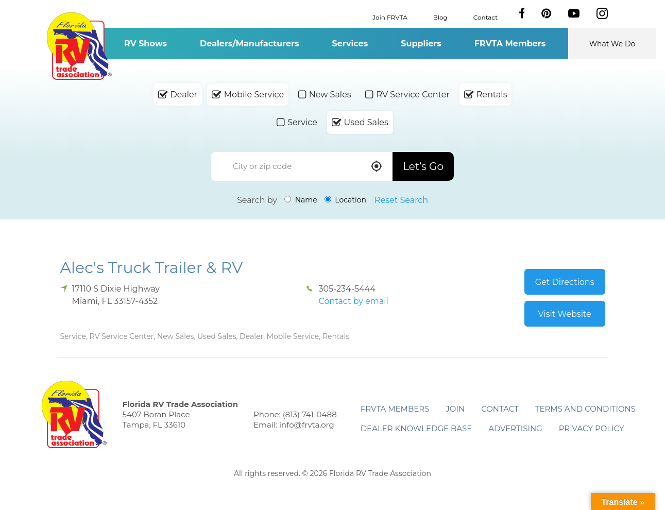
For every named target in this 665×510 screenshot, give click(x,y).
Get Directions (564, 282)
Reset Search (401, 200)
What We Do (612, 43)
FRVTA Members (510, 43)
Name (300, 200)
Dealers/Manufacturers (249, 43)
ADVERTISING (515, 428)
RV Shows (145, 43)
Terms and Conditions (585, 409)
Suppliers (421, 43)
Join (455, 409)
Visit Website (564, 314)
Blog (440, 16)
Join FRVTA (389, 16)
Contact (485, 16)
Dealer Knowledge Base (416, 428)
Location (345, 200)
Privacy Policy (591, 428)
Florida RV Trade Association (79, 46)
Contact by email (353, 301)
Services (350, 43)
